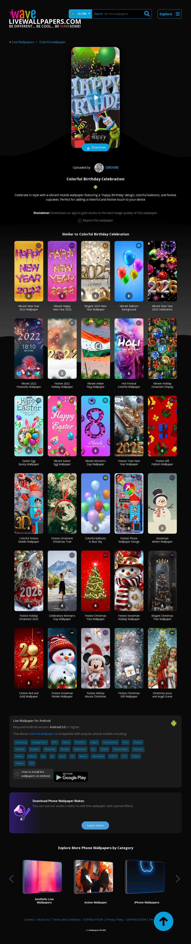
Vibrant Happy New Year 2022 (62, 307)
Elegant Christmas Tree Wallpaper (162, 617)
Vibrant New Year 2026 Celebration (162, 307)
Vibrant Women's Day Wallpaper (95, 462)
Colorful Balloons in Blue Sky (95, 539)
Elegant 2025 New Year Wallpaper (95, 307)
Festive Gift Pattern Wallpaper (162, 462)
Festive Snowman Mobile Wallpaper (62, 694)
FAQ (152, 919)
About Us (43, 919)
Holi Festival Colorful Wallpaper (129, 385)
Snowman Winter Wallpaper (162, 539)
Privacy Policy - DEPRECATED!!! (126, 919)
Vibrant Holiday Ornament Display (162, 385)
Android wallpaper (41, 734)
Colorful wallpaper (52, 42)
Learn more (95, 825)
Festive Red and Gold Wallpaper (28, 694)
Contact (29, 919)
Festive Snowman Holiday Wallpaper (129, 617)
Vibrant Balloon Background (129, 307)
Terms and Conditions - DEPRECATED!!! (77, 919)
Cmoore (105, 167)
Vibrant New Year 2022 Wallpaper (28, 307)
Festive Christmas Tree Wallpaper (95, 617)
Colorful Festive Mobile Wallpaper (28, 539)
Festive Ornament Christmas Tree (62, 539)
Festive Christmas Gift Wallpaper (129, 694)
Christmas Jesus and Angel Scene (162, 694)
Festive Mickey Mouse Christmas (95, 694)
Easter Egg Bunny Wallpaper (29, 462)
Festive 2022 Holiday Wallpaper (62, 385)
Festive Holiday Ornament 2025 (28, 617)
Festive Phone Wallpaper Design (129, 539)
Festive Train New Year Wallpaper (129, 462)
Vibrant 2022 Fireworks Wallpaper (29, 385)
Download (95, 147)
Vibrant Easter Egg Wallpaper (62, 462)
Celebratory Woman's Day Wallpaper (62, 617)
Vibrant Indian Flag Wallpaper (95, 385)
